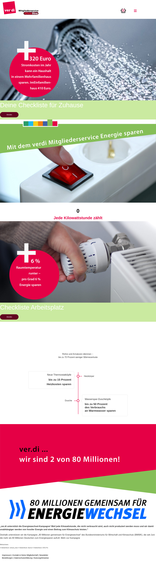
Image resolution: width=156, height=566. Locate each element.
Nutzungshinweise (41, 558)
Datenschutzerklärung (23, 558)
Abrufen (9, 115)
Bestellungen (7, 558)
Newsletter (43, 555)
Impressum (6, 555)
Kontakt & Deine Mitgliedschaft (25, 555)
